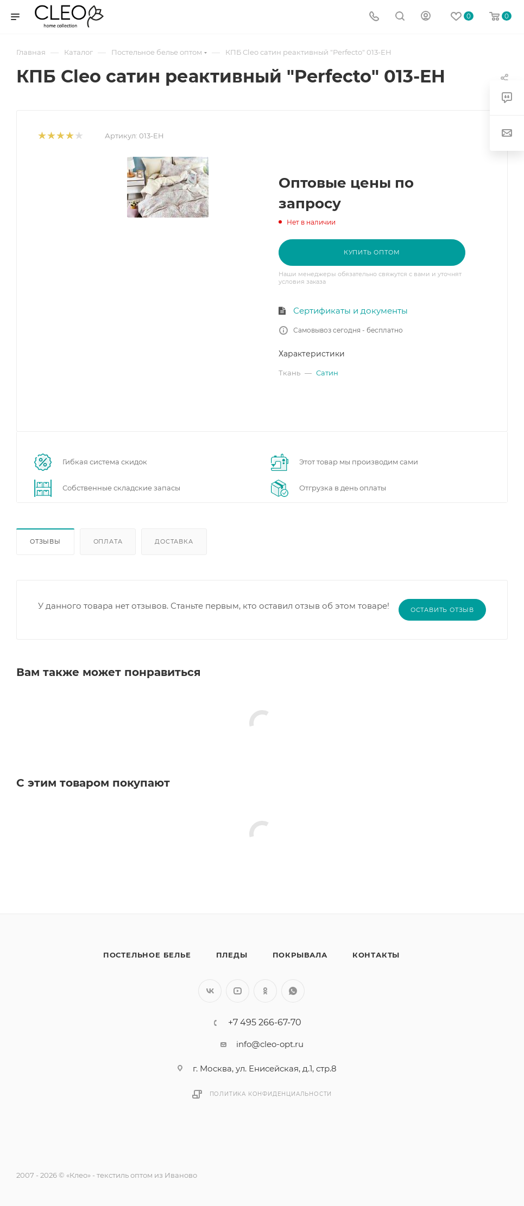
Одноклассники (265, 991)
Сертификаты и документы (350, 310)
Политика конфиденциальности (271, 1093)
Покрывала (300, 954)
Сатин (327, 372)
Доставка (174, 541)
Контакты (376, 954)
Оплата (108, 541)
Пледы (232, 954)
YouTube (237, 991)
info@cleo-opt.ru (270, 1044)
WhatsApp (293, 991)
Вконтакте (210, 991)
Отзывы (45, 541)
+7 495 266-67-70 (264, 1022)
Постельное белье (147, 954)
